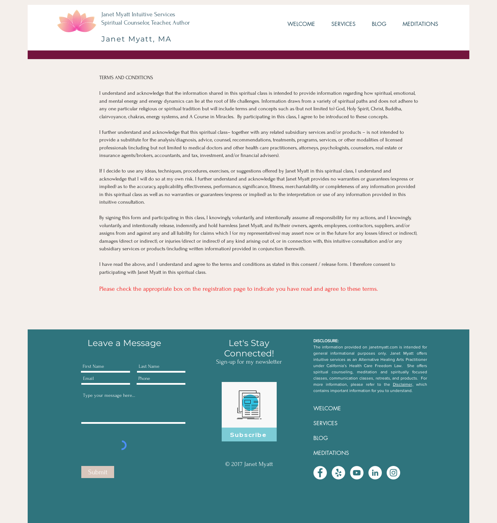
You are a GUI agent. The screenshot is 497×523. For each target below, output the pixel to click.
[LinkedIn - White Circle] (375, 472)
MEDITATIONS (331, 453)
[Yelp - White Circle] (338, 472)
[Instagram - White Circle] (393, 472)
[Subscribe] (249, 434)
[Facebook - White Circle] (320, 472)
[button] (339, 24)
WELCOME (327, 408)
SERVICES (325, 423)
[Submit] (97, 472)
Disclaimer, (403, 384)
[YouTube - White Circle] (356, 472)
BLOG (320, 438)
